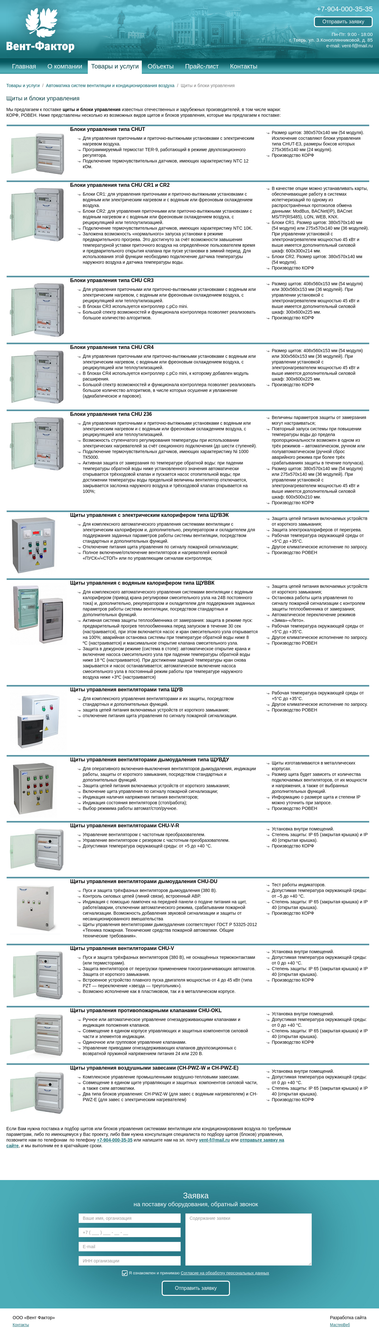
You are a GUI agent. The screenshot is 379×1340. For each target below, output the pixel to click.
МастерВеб (340, 1325)
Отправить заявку (343, 21)
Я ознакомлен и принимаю (196, 1273)
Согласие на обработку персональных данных (225, 1273)
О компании (64, 66)
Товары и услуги (115, 66)
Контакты (243, 66)
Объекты (160, 66)
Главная (24, 66)
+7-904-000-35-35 (345, 9)
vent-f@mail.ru (357, 45)
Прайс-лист (202, 66)
